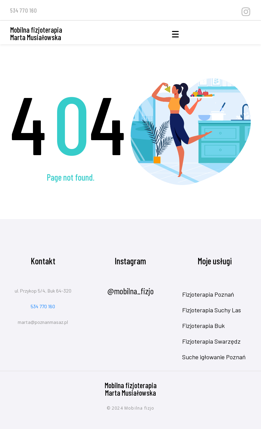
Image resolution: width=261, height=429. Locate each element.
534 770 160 (43, 306)
